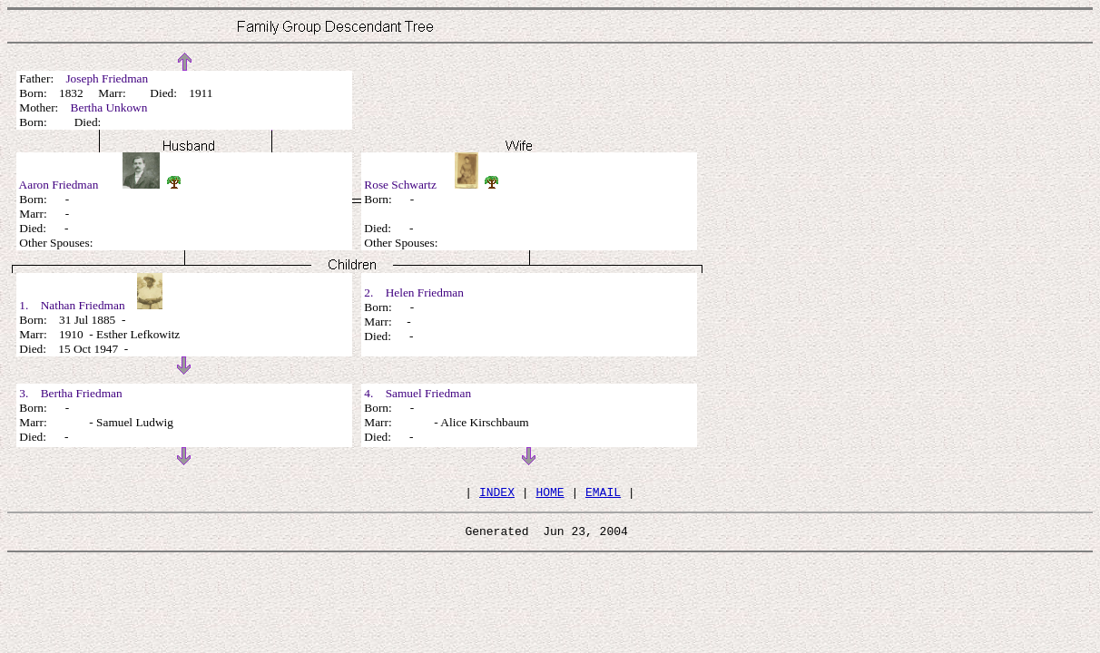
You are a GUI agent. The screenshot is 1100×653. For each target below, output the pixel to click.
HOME (549, 494)
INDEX (497, 494)
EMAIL (603, 494)
